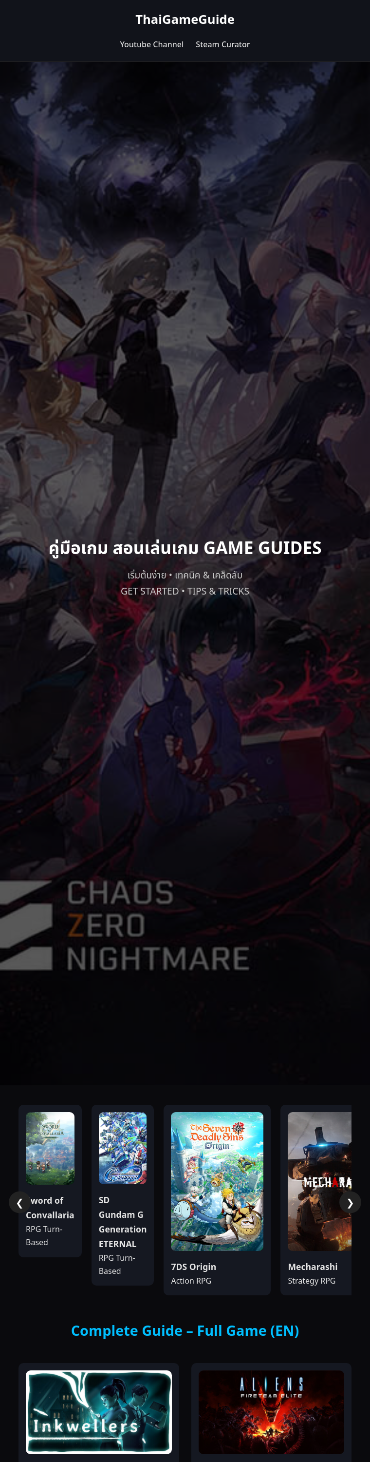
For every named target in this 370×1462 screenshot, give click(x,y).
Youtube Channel (152, 45)
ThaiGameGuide (185, 20)
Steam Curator (223, 45)
